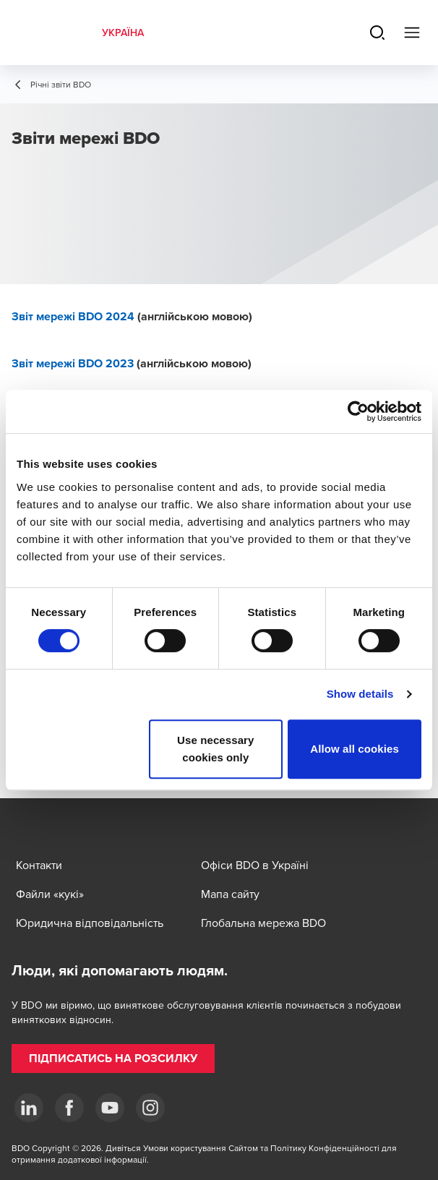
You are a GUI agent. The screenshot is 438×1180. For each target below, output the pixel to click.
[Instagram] (150, 1107)
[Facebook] (69, 1107)
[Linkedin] (29, 1107)
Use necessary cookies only (215, 749)
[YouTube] (110, 1107)
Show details (360, 694)
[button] (113, 1058)
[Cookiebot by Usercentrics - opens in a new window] (358, 411)
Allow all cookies (354, 749)
